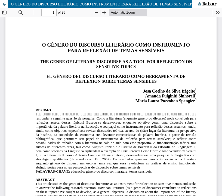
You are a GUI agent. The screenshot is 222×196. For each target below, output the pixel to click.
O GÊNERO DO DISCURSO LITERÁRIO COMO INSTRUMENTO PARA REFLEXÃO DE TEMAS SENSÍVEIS (102, 4)
